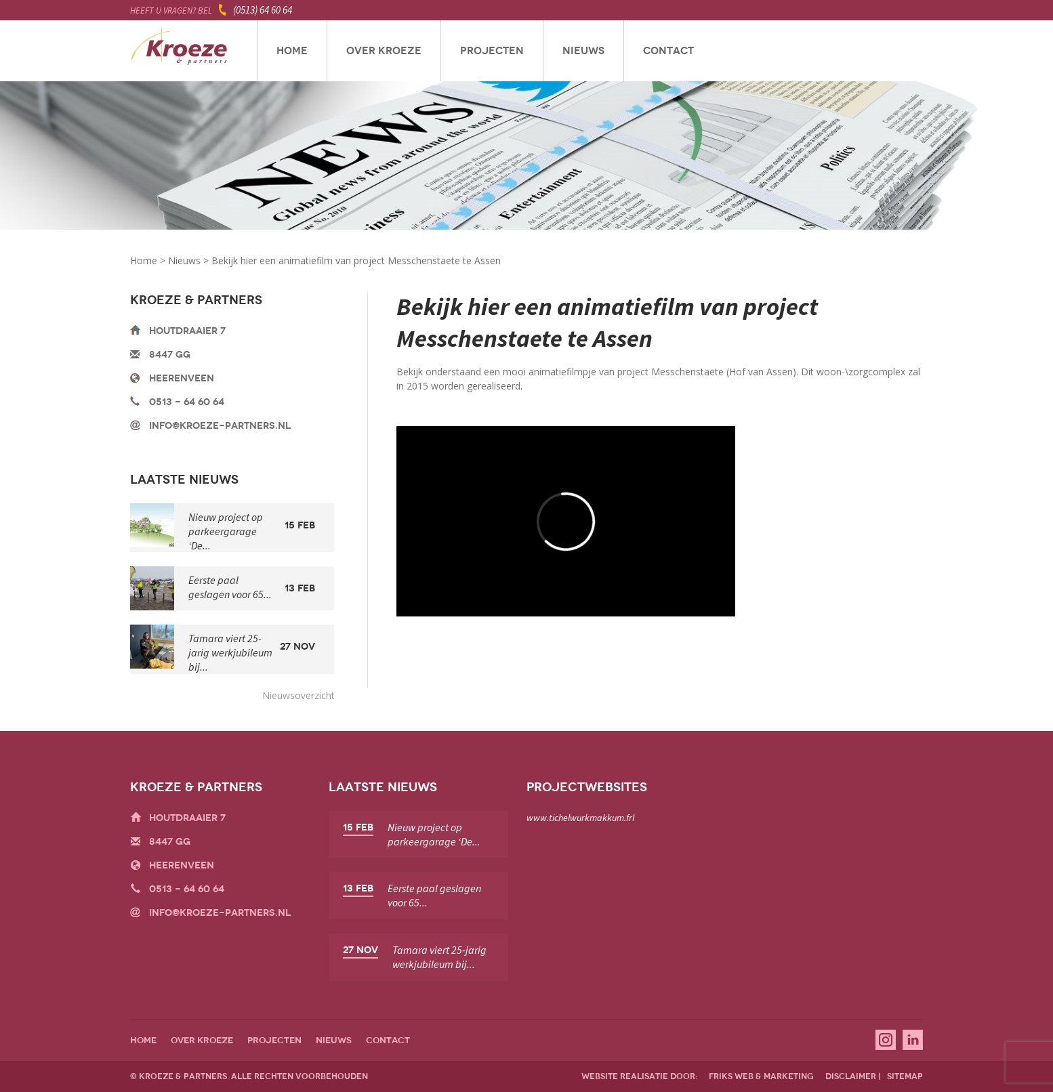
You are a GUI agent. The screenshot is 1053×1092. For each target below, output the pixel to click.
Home (292, 51)
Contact (668, 51)
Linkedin (913, 1040)
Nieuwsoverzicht (298, 695)
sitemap (905, 1076)
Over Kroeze (383, 51)
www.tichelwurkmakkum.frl (580, 818)
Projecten (492, 51)
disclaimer (850, 1076)
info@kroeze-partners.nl (220, 426)
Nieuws (583, 51)
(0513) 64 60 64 (262, 9)
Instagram (885, 1040)
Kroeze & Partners (179, 50)
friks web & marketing (761, 1076)
